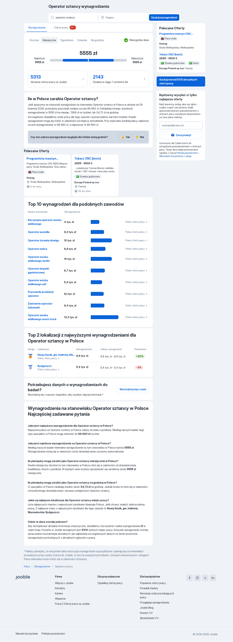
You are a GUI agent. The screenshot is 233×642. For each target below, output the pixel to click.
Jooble (213, 634)
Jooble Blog (146, 607)
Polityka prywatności (53, 633)
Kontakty (60, 588)
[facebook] (189, 578)
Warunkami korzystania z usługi (175, 156)
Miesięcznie (49, 40)
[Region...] (123, 17)
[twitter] (205, 578)
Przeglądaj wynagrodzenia (154, 602)
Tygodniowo (67, 40)
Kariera (59, 593)
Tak (125, 137)
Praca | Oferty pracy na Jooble (72, 603)
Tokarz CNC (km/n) (87, 158)
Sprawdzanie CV (149, 618)
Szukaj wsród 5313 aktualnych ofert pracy (178, 81)
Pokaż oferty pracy (136, 222)
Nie (139, 137)
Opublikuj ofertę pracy (110, 583)
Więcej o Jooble (64, 583)
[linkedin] (213, 578)
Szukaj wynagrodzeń (164, 17)
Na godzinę (97, 40)
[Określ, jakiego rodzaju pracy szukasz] (73, 17)
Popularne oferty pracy (153, 583)
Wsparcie (60, 598)
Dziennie (82, 40)
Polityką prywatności (187, 152)
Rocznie (34, 40)
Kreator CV (146, 612)
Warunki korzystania (27, 633)
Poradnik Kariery (149, 588)
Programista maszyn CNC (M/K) (41, 159)
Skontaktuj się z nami (133, 389)
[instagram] (197, 578)
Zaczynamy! (181, 135)
